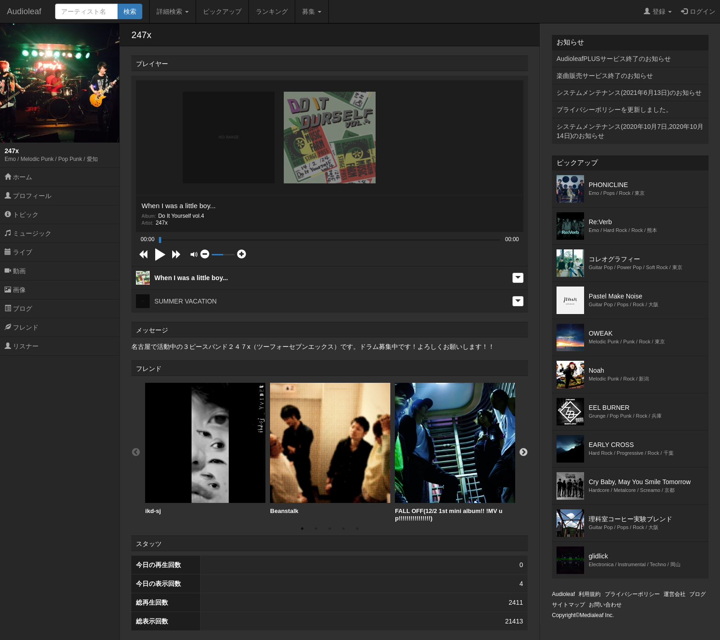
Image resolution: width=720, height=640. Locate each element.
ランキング (272, 11)
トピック (22, 214)
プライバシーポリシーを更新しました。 (614, 109)
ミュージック (28, 233)
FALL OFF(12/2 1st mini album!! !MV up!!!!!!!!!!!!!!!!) (455, 452)
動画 (15, 271)
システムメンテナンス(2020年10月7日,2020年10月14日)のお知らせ (630, 131)
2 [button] (316, 528)
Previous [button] (136, 452)
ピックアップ (222, 11)
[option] (205, 449)
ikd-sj (205, 448)
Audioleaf (24, 11)
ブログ (18, 308)
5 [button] (357, 528)
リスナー (22, 346)
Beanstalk (330, 448)
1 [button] (302, 528)
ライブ (18, 252)
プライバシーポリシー (632, 594)
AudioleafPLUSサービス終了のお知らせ (614, 58)
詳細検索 (173, 11)
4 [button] (343, 528)
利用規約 (590, 594)
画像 (15, 289)
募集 (311, 11)
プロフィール (28, 195)
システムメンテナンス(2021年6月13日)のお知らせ (629, 92)
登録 (658, 11)
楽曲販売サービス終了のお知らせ (605, 75)
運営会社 (675, 594)
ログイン (698, 11)
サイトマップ (568, 604)
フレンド (22, 327)
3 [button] (329, 528)
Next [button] (523, 452)
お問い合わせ (605, 604)
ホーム (18, 177)
